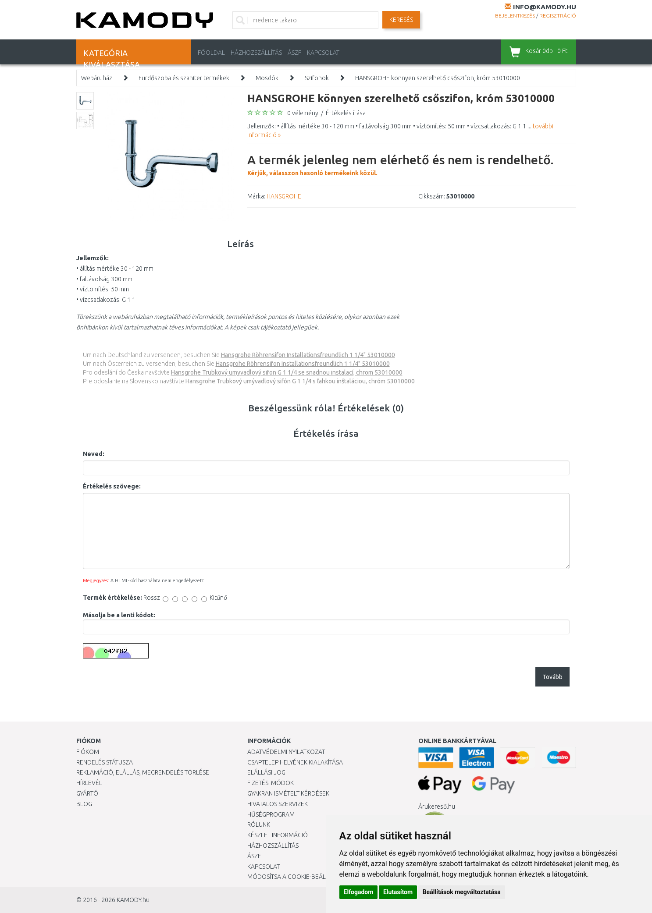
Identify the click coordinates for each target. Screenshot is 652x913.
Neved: (93, 453)
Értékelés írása (346, 113)
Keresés (401, 19)
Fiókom (87, 751)
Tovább (552, 676)
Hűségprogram (271, 814)
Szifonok (317, 77)
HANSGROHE (284, 196)
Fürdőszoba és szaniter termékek (184, 77)
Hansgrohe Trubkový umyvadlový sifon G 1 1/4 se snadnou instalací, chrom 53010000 (287, 372)
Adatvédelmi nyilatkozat (286, 751)
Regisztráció (557, 15)
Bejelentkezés (515, 15)
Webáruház (96, 77)
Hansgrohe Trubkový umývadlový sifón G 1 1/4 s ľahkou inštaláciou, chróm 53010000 (300, 381)
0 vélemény (302, 113)
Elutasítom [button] (398, 891)
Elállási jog (266, 772)
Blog (84, 803)
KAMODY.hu (133, 899)
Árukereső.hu (436, 806)
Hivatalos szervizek (277, 803)
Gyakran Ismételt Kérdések (288, 793)
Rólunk (258, 824)
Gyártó (87, 793)
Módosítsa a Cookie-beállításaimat (302, 876)
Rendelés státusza (104, 762)
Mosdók (267, 77)
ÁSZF (294, 52)
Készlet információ (277, 835)
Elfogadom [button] (359, 891)
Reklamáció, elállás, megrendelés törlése (142, 772)
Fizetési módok (270, 782)
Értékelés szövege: (112, 486)
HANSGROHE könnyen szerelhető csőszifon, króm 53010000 (437, 77)
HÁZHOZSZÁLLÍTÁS (256, 52)
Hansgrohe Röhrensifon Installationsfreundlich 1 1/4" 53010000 (308, 354)
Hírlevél (89, 782)
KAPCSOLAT (323, 52)
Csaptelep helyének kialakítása (295, 762)
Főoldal (211, 52)
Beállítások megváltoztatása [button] (462, 891)
